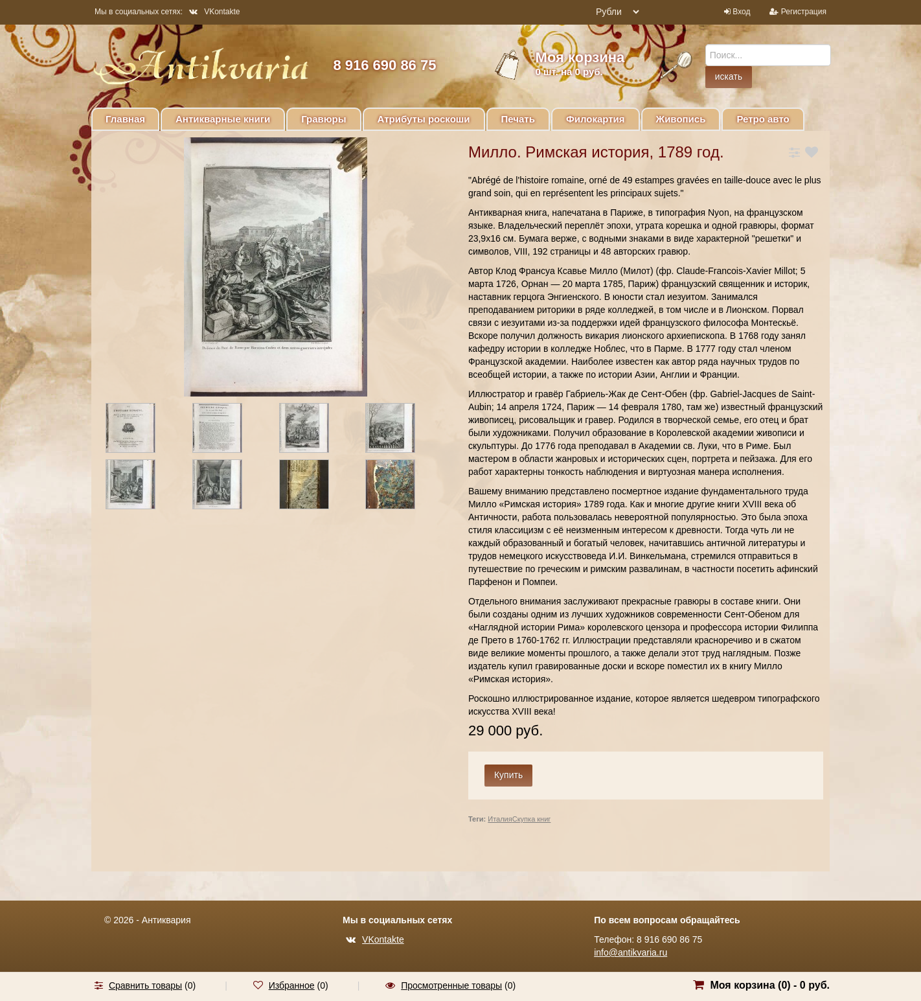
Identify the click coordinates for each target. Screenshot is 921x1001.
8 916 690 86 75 (384, 65)
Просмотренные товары (451, 985)
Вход (741, 11)
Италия (500, 819)
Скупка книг (531, 819)
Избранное (292, 985)
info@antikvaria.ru (630, 952)
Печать (518, 118)
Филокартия (595, 118)
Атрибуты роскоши (424, 118)
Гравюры (323, 118)
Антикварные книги (223, 118)
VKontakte (214, 11)
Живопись (681, 118)
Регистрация (803, 11)
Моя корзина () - (770, 985)
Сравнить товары (145, 985)
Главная (125, 118)
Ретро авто (762, 118)
